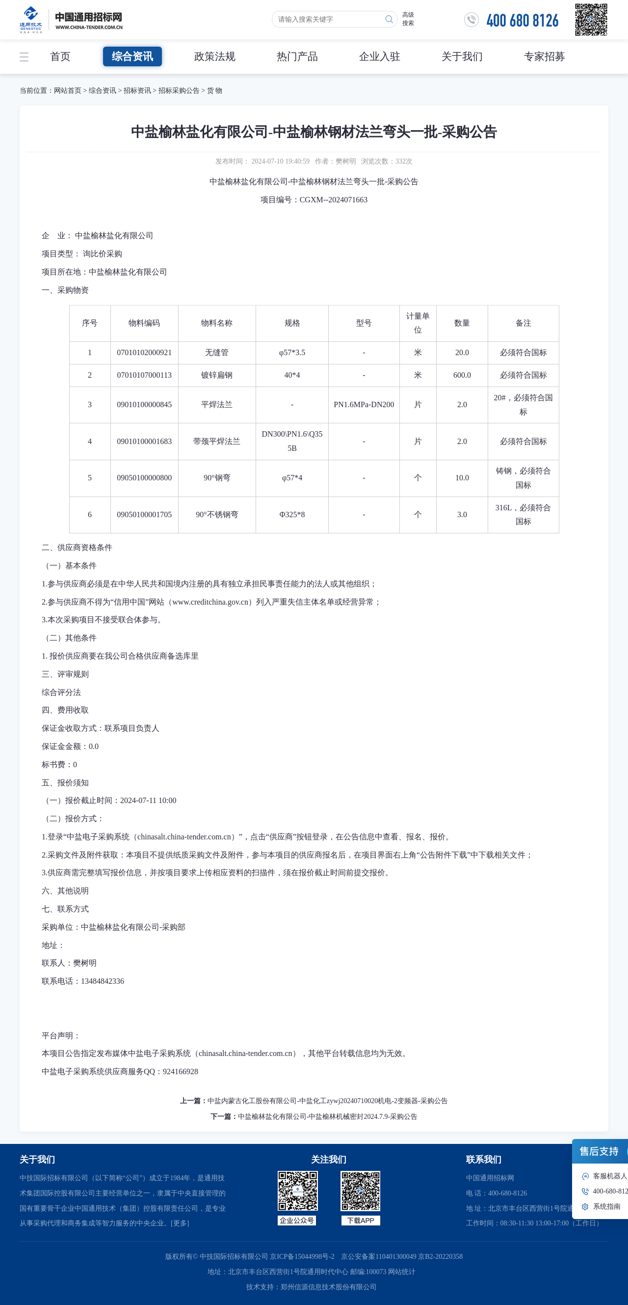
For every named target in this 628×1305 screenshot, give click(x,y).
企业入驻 (379, 56)
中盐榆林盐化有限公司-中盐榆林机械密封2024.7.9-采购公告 (328, 1116)
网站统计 (402, 1272)
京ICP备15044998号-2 (302, 1256)
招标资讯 (138, 90)
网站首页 (67, 90)
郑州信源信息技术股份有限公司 (329, 1287)
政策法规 (215, 56)
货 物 (215, 90)
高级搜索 (408, 19)
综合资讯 (132, 56)
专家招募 (544, 56)
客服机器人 (610, 1176)
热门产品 (297, 56)
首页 (60, 56)
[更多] (180, 1223)
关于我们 (462, 56)
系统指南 (607, 1206)
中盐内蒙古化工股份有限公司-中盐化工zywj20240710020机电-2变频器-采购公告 (327, 1101)
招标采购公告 (179, 90)
